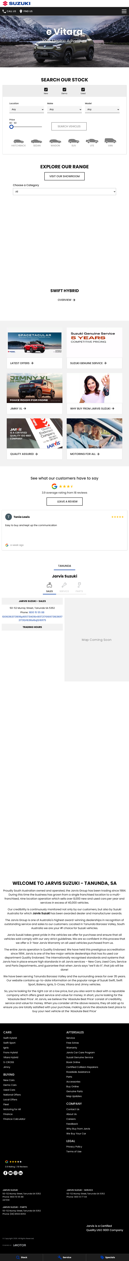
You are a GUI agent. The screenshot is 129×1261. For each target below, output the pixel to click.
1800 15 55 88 (36, 612)
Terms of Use (73, 1151)
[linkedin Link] (20, 1173)
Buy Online (72, 1086)
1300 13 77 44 (80, 1196)
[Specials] (107, 1257)
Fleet (6, 1104)
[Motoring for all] (94, 439)
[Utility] (92, 142)
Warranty (71, 1047)
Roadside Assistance (78, 1072)
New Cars (8, 1080)
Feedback (72, 1124)
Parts (69, 1076)
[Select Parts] (79, 588)
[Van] (110, 142)
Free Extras (72, 1042)
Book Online (73, 1062)
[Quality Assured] (34, 439)
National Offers (12, 1094)
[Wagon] (55, 142)
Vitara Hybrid (10, 1057)
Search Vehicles (69, 126)
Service (70, 1038)
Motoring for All (12, 1109)
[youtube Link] (10, 1173)
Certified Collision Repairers (82, 1067)
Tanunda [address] (64, 566)
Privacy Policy (74, 1146)
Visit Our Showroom (64, 176)
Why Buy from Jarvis (78, 1128)
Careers (71, 1119)
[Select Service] (64, 588)
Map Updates (74, 1096)
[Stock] (21, 1257)
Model (102, 107)
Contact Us (72, 1109)
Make (64, 107)
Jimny (6, 1067)
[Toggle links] (14, 1245)
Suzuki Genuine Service (79, 1057)
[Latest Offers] (34, 348)
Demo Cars (9, 1085)
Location (26, 107)
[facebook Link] (5, 1173)
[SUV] (73, 142)
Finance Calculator (14, 1119)
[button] (64, 530)
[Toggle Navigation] (124, 11)
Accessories (73, 1081)
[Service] (64, 1257)
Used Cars (9, 1090)
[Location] (49, 588)
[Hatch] (18, 142)
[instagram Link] (15, 1173)
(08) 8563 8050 (18, 1213)
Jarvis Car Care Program (80, 1052)
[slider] (11, 127)
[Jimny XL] (34, 393)
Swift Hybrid (10, 1038)
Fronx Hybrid (10, 1052)
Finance (8, 1114)
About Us (71, 1114)
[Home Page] (16, 3)
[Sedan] (37, 142)
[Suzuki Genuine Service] (94, 348)
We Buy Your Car (76, 1133)
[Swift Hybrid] (64, 257)
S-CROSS (8, 1062)
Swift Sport (9, 1042)
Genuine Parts (74, 1091)
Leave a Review (65, 502)
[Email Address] (32, 618)
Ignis (6, 1047)
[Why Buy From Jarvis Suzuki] (94, 393)
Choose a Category (64, 189)
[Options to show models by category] (64, 191)
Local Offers (10, 1099)
